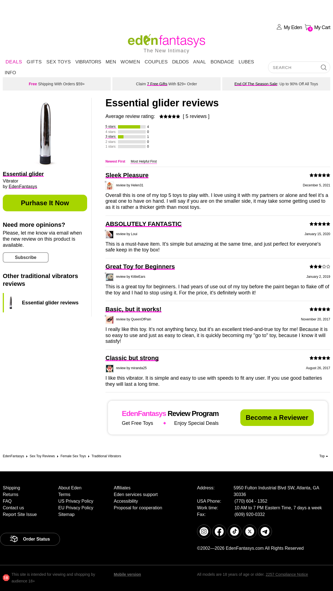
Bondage (222, 62)
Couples (156, 62)
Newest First (115, 161)
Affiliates (122, 487)
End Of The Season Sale (256, 84)
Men (110, 62)
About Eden (70, 487)
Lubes (246, 62)
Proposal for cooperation (138, 507)
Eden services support (136, 494)
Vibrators (88, 62)
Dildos (180, 62)
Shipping (11, 487)
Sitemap (66, 514)
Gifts (34, 62)
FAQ (7, 501)
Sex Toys (58, 62)
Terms (64, 494)
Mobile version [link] (127, 574)
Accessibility (126, 501)
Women (130, 62)
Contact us (13, 507)
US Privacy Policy (75, 501)
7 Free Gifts (157, 84)
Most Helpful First (144, 161)
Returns (10, 494)
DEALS (14, 62)
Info (10, 72)
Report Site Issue (20, 514)
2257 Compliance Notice (287, 574)
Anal (199, 62)
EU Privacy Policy (75, 507)
